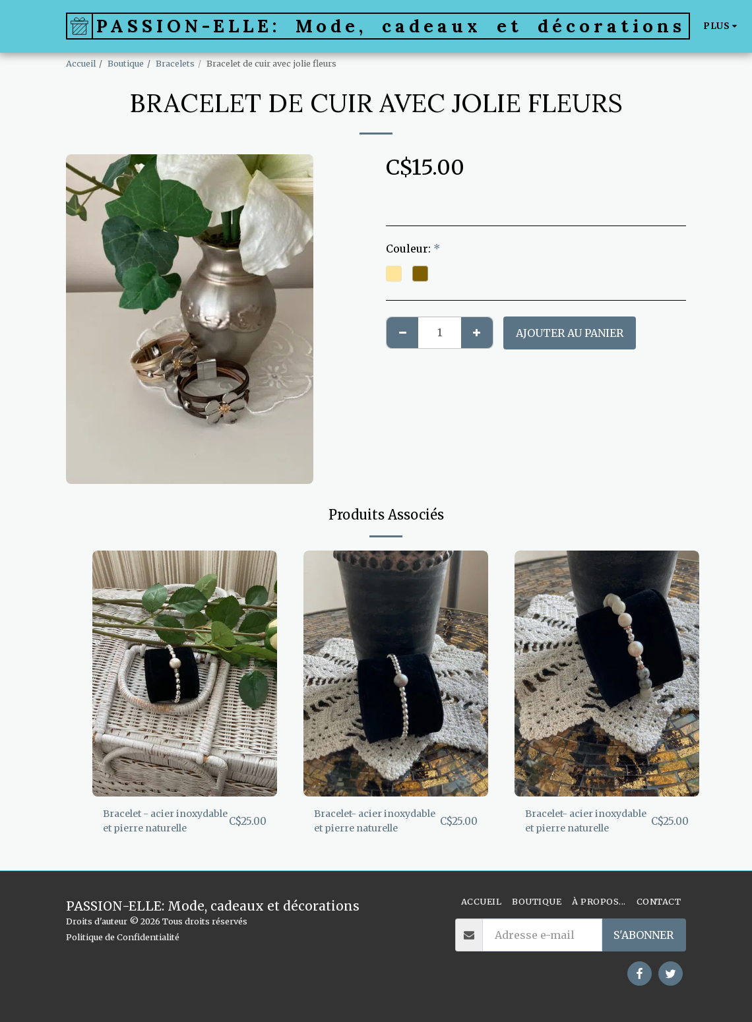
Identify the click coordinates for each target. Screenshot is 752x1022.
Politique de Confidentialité (122, 937)
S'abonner (643, 935)
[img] (184, 674)
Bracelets (175, 63)
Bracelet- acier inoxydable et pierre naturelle (368, 823)
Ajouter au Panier (569, 333)
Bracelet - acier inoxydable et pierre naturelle (156, 823)
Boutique (126, 63)
